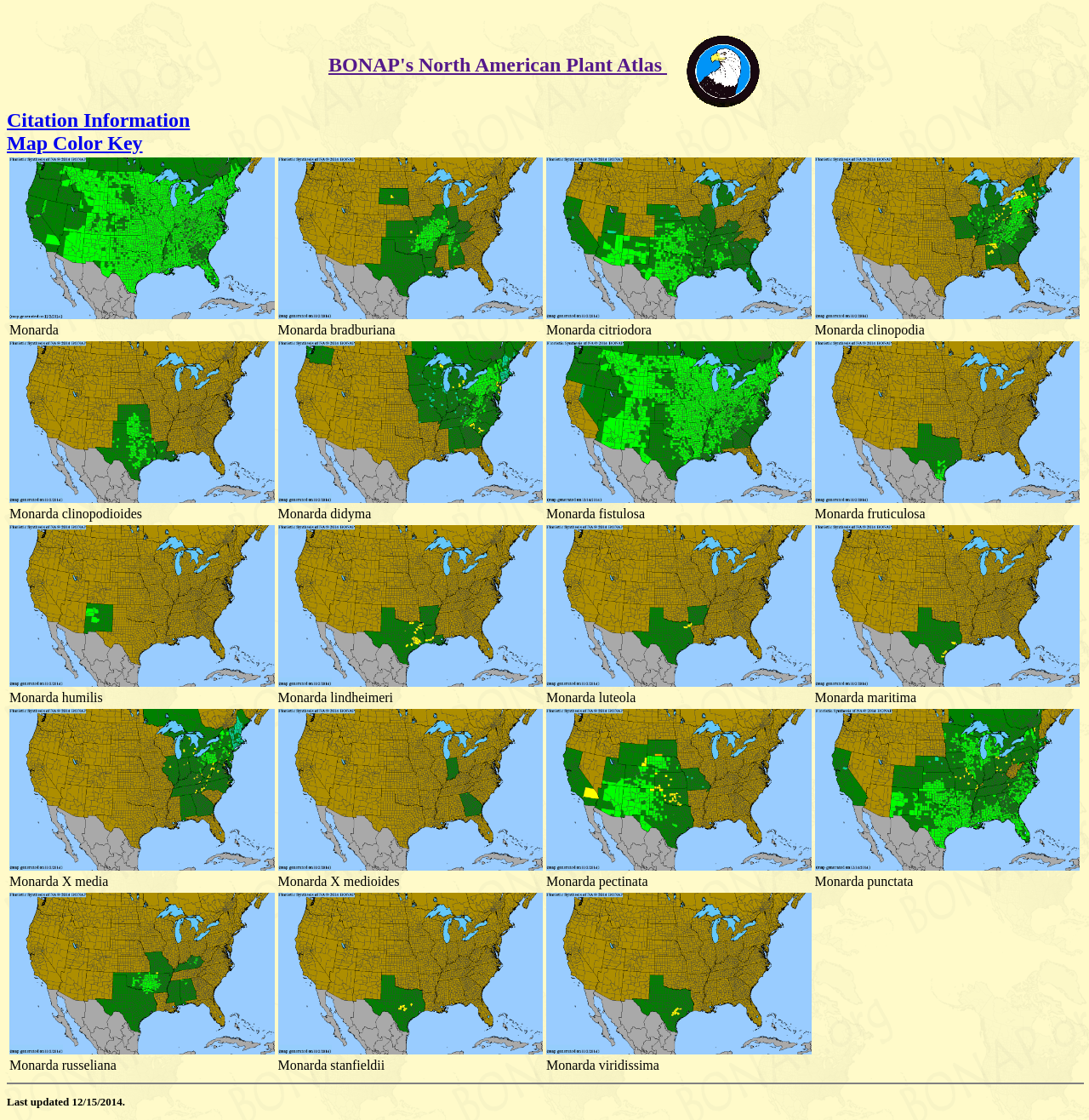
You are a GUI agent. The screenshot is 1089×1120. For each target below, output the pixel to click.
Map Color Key (75, 143)
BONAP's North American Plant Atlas (497, 65)
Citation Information (98, 120)
